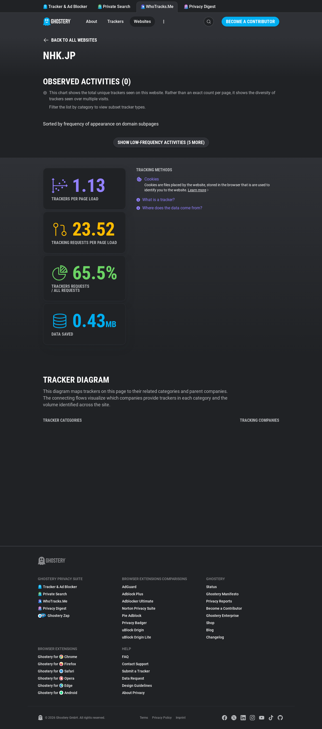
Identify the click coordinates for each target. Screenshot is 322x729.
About (91, 21)
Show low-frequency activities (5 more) (161, 142)
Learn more (198, 190)
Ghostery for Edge (55, 685)
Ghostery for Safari (56, 671)
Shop (210, 623)
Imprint (181, 717)
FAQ (125, 657)
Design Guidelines (137, 685)
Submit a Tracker (136, 671)
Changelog (215, 637)
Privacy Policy (162, 717)
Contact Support (135, 664)
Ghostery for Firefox (57, 664)
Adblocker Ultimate (137, 601)
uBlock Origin (133, 630)
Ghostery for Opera (56, 678)
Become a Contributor (250, 21)
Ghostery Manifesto (222, 594)
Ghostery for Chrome (57, 657)
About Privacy (133, 693)
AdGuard (129, 587)
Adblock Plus (132, 594)
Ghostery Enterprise (222, 616)
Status (211, 587)
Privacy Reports (219, 601)
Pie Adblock (131, 616)
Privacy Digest (199, 6)
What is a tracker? (155, 199)
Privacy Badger (134, 623)
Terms (144, 717)
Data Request (133, 678)
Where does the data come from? (169, 207)
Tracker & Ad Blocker (65, 6)
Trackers (115, 21)
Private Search (114, 6)
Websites (142, 21)
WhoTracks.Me (157, 6)
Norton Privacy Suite (138, 608)
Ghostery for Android (57, 693)
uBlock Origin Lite (136, 637)
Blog (210, 630)
